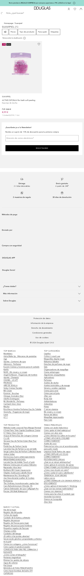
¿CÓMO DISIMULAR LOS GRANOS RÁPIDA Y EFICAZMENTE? (62, 482)
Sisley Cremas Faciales (13, 388)
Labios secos (49, 478)
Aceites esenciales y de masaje (57, 385)
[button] (42, 286)
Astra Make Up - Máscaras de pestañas (20, 356)
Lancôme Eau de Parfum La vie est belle (20, 449)
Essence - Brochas (11, 393)
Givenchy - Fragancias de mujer (17, 412)
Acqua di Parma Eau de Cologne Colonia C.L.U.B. (21, 437)
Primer (46, 407)
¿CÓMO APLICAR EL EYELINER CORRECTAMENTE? (57, 439)
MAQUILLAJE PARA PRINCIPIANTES (18, 568)
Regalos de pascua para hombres (18, 526)
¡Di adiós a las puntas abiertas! (17, 536)
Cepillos (47, 354)
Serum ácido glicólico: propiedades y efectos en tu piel (23, 540)
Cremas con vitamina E (53, 491)
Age (5, 359)
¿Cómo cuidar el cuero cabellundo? (59, 473)
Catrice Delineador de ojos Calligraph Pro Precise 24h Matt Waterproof (21, 490)
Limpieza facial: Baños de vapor (57, 452)
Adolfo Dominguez (11, 399)
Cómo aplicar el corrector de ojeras (59, 465)
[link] (21, 79)
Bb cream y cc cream (52, 412)
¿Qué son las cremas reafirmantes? (58, 489)
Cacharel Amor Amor (12, 404)
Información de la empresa (42, 323)
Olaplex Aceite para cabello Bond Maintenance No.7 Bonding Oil (18, 474)
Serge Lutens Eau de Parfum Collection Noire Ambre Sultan (22, 453)
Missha (6, 407)
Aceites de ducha (51, 383)
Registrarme (42, 148)
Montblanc (8, 354)
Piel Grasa (8, 565)
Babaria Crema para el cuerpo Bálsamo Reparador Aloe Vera (20, 466)
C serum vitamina (51, 409)
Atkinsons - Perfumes (12, 364)
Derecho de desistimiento (42, 328)
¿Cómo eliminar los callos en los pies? (60, 436)
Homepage (8, 23)
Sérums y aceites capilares (55, 388)
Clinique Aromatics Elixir (14, 396)
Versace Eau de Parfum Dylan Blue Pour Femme (20, 442)
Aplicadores (49, 377)
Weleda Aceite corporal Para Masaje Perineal (22, 428)
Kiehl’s (6, 369)
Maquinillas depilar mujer (54, 359)
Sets (46, 367)
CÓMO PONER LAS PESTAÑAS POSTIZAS (61, 467)
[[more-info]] (14, 38)
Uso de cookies (42, 338)
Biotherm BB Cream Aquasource (17, 470)
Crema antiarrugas (51, 372)
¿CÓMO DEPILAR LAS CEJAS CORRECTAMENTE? (56, 455)
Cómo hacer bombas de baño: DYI (18, 571)
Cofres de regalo (11, 515)
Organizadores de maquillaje (56, 369)
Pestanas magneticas (12, 557)
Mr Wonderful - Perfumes (14, 401)
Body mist (48, 399)
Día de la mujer (10, 510)
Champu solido (10, 531)
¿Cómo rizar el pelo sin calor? (56, 470)
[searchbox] (42, 13)
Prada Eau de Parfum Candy (15, 446)
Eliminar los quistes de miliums (16, 560)
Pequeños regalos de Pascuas (16, 528)
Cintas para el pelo (52, 393)
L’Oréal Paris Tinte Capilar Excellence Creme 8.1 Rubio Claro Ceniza (22, 431)
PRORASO (8, 383)
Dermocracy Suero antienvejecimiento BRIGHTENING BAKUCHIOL (19, 458)
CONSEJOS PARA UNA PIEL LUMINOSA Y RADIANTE (21, 550)
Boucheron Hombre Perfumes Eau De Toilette (22, 409)
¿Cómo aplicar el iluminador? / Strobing (60, 486)
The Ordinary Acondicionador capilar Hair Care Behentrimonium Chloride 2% (21, 484)
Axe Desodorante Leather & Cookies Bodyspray (19, 479)
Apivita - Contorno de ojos (15, 362)
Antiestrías (48, 404)
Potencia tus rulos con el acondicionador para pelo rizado (61, 447)
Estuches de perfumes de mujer (57, 364)
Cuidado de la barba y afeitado (17, 518)
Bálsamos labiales (51, 362)
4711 (6, 417)
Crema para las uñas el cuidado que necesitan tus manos (59, 495)
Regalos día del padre (13, 512)
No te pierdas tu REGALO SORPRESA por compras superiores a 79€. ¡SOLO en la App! (40, 3)
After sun (48, 396)
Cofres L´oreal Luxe (52, 356)
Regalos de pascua (12, 520)
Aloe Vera (48, 502)
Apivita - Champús (11, 377)
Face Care (48, 420)
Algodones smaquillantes (54, 375)
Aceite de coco (50, 444)
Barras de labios (51, 415)
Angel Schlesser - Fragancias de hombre (20, 375)
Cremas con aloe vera (53, 433)
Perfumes (48, 380)
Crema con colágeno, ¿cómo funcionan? (20, 544)
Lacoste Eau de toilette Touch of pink (19, 462)
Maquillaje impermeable (54, 417)
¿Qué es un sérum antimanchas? (57, 462)
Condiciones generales (42, 333)
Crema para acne (51, 391)
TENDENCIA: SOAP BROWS (55, 475)
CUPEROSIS (8, 573)
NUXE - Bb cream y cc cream (15, 372)
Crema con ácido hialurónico (56, 428)
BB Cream (8, 391)
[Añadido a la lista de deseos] (39, 44)
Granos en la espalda (53, 499)
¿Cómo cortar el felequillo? (15, 555)
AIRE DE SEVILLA (10, 385)
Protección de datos (42, 318)
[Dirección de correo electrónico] (42, 138)
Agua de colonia (10, 563)
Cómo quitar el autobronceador (17, 547)
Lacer (6, 415)
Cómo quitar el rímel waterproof (57, 430)
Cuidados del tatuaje (12, 534)
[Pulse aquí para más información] (74, 3)
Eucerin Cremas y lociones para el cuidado (21, 367)
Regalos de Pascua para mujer (16, 523)
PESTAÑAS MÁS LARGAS (54, 459)
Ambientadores (50, 401)
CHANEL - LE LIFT (11, 380)
